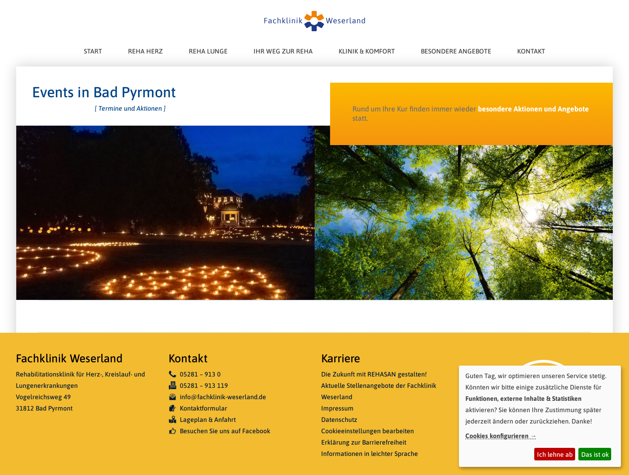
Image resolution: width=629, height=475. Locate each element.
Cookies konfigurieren (497, 435)
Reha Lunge (208, 51)
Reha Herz (145, 51)
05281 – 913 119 (198, 385)
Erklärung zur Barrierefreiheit (363, 442)
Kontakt (531, 51)
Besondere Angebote (456, 51)
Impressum (337, 408)
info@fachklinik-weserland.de (217, 396)
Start (93, 51)
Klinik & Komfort (367, 51)
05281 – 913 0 (194, 374)
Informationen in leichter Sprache (369, 453)
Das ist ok (595, 454)
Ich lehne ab (555, 454)
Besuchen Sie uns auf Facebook (219, 430)
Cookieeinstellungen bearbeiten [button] (367, 430)
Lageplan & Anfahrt (202, 419)
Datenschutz (339, 419)
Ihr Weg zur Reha (283, 51)
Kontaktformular (197, 408)
